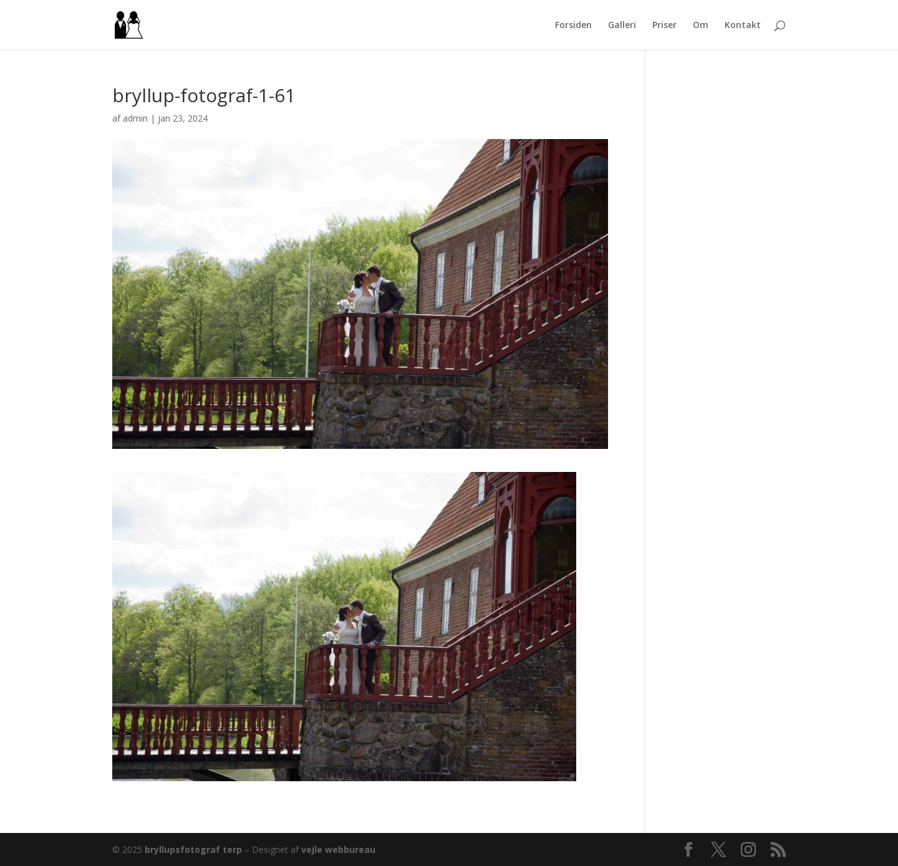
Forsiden (573, 26)
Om (700, 26)
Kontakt (743, 26)
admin (135, 118)
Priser (664, 26)
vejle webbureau (338, 849)
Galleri (622, 26)
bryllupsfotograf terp (193, 849)
